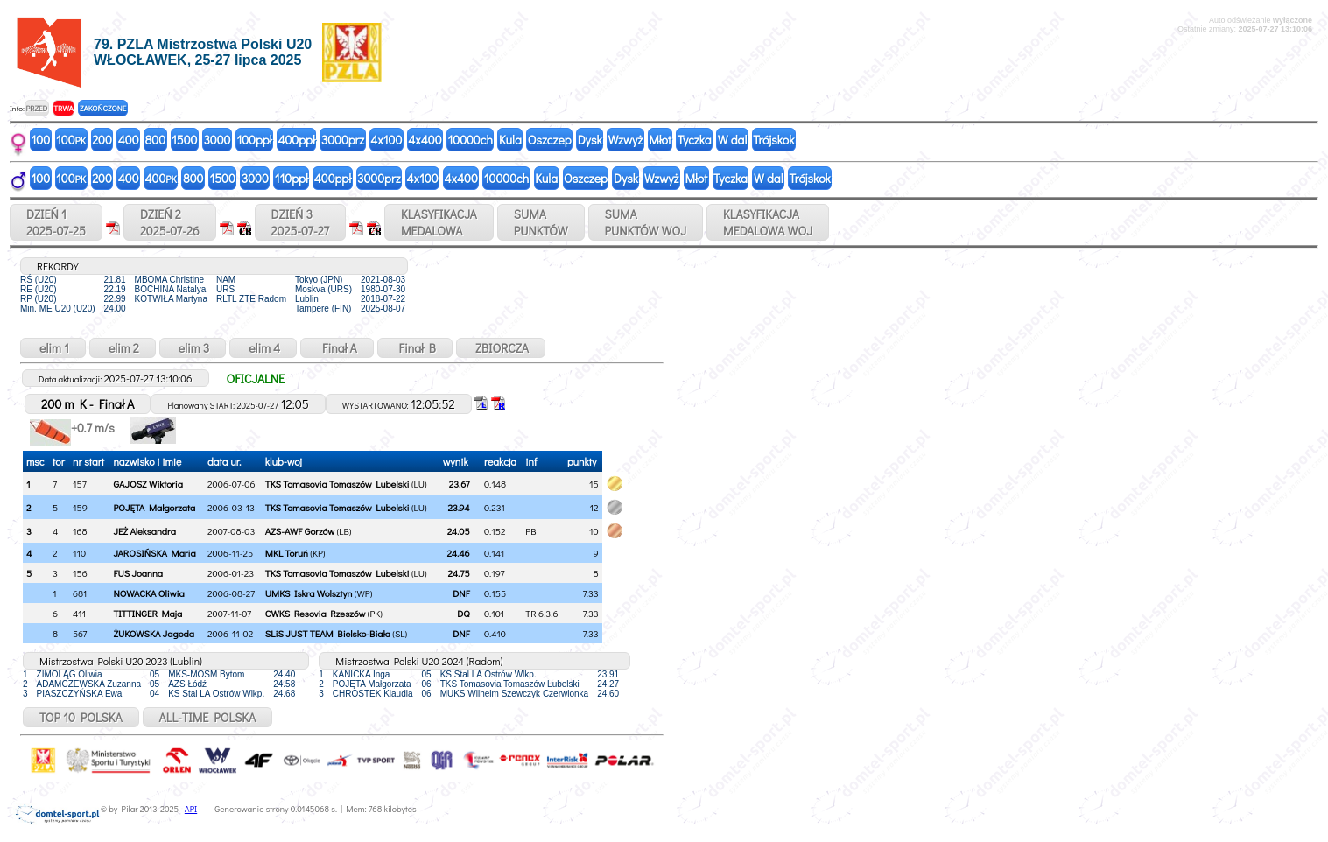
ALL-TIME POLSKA (207, 717)
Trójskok (773, 139)
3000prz (342, 139)
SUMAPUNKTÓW (541, 222)
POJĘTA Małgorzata (154, 507)
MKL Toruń (286, 552)
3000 (216, 139)
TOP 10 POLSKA (81, 717)
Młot (660, 139)
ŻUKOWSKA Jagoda (153, 633)
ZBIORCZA (501, 348)
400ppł (296, 139)
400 (128, 139)
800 (155, 139)
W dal (733, 139)
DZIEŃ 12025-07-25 (56, 222)
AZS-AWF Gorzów (299, 530)
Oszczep (550, 139)
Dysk (590, 139)
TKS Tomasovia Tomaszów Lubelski (337, 483)
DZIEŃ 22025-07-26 (170, 222)
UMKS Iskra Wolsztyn (309, 593)
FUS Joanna (138, 572)
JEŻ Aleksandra (144, 530)
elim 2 (122, 348)
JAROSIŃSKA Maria (154, 552)
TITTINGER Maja (147, 613)
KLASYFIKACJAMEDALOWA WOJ (767, 222)
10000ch (470, 139)
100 (41, 139)
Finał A (337, 348)
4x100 (386, 139)
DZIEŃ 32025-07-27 (300, 222)
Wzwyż (625, 139)
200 (102, 139)
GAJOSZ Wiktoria (147, 483)
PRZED (36, 108)
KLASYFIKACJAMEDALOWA (439, 222)
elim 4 (263, 348)
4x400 (424, 139)
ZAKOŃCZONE (103, 108)
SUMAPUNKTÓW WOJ (646, 222)
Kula (510, 139)
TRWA (63, 108)
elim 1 (53, 348)
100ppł (253, 139)
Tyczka (695, 139)
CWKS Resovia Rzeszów (315, 613)
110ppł (291, 178)
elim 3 (192, 348)
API (191, 809)
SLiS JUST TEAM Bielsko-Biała (327, 633)
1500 (184, 139)
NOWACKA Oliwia (148, 593)
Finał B (415, 348)
